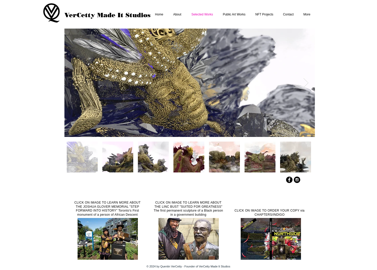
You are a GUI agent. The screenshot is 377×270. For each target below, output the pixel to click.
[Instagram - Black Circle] (297, 180)
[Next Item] (306, 83)
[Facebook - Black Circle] (289, 180)
